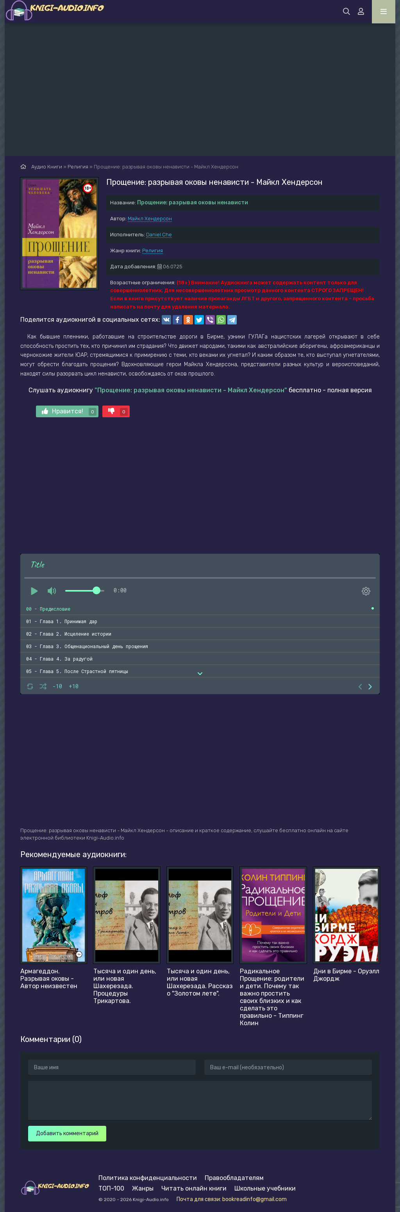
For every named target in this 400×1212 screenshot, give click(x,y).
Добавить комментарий (67, 1133)
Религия (152, 250)
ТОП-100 (111, 1188)
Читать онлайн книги (194, 1188)
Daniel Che (159, 234)
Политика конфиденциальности (147, 1178)
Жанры (143, 1188)
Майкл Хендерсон (150, 218)
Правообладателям (234, 1178)
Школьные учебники (265, 1188)
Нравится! (69, 412)
